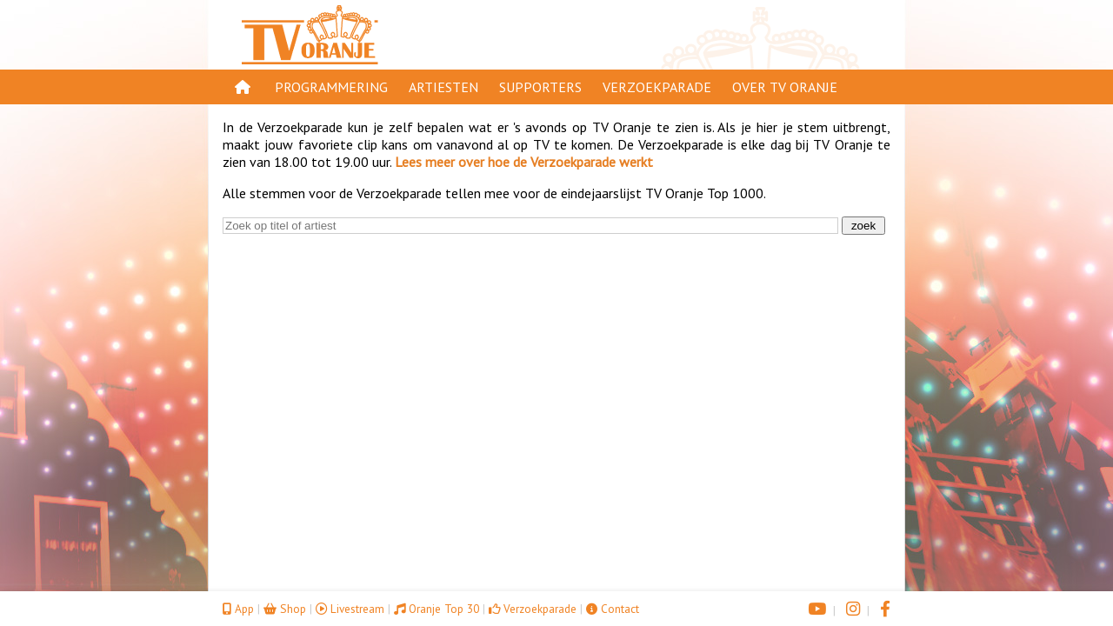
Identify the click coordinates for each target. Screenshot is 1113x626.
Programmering (331, 87)
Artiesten (443, 87)
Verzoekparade (657, 87)
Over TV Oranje (784, 87)
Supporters (540, 87)
